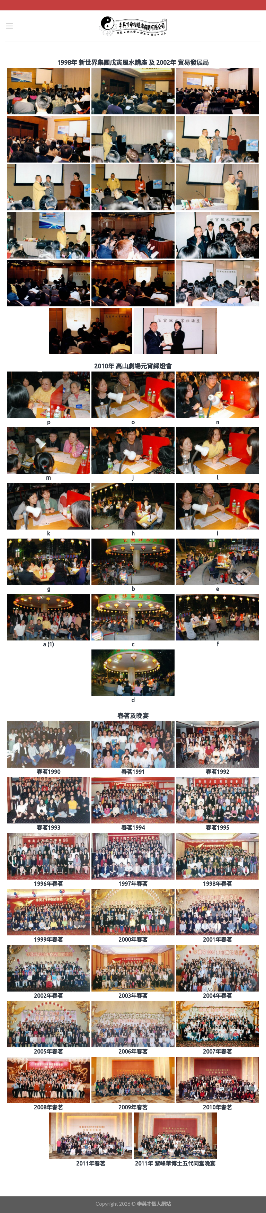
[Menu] (9, 25)
